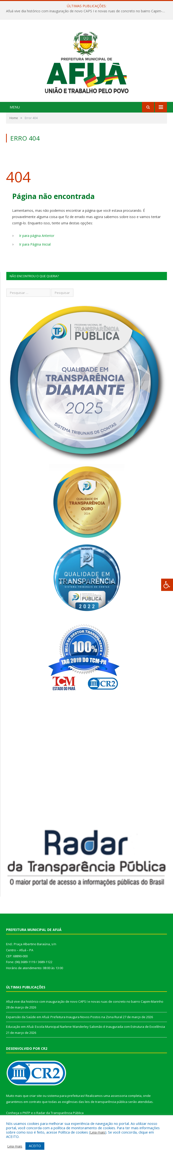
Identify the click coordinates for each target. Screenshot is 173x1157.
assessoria (119, 1095)
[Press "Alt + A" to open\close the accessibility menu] (167, 585)
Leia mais (97, 1132)
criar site (35, 1095)
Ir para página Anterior (36, 235)
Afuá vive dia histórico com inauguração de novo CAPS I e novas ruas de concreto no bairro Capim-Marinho (87, 11)
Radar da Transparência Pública (60, 1113)
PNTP (26, 1113)
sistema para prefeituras (65, 1095)
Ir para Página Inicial (35, 244)
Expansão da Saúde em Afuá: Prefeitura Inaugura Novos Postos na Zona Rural (64, 1017)
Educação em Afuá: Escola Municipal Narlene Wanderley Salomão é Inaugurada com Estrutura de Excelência (85, 1026)
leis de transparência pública (106, 1102)
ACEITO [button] (35, 1145)
